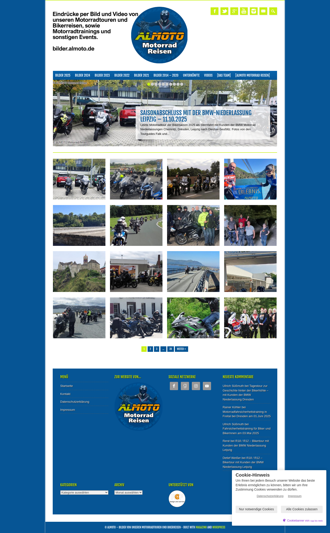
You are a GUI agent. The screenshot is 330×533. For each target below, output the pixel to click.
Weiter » (181, 349)
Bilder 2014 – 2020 (166, 75)
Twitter (224, 11)
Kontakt (65, 394)
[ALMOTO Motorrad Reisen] (252, 75)
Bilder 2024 (82, 75)
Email (263, 11)
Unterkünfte (191, 75)
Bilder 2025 (62, 75)
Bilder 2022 (121, 75)
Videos (208, 75)
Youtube (244, 11)
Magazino (201, 527)
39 (170, 349)
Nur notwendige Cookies (256, 509)
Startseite (66, 386)
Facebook (214, 11)
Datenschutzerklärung (74, 401)
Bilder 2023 (102, 75)
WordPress (218, 527)
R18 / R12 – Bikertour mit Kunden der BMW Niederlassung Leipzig (246, 445)
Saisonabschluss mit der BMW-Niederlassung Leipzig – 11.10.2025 (195, 116)
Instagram (254, 11)
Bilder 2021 (141, 75)
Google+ (234, 11)
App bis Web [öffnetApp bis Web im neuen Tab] (316, 520)
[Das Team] (224, 75)
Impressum (67, 409)
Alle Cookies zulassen (302, 509)
